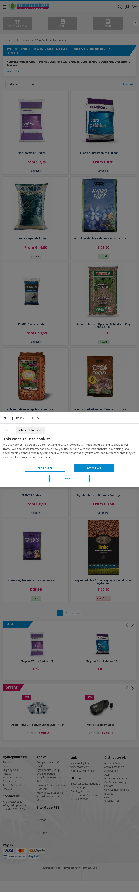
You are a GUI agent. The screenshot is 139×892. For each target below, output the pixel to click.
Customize (45, 468)
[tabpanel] (69, 448)
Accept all (94, 468)
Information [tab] (36, 430)
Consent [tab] (9, 430)
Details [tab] (22, 430)
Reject (69, 478)
